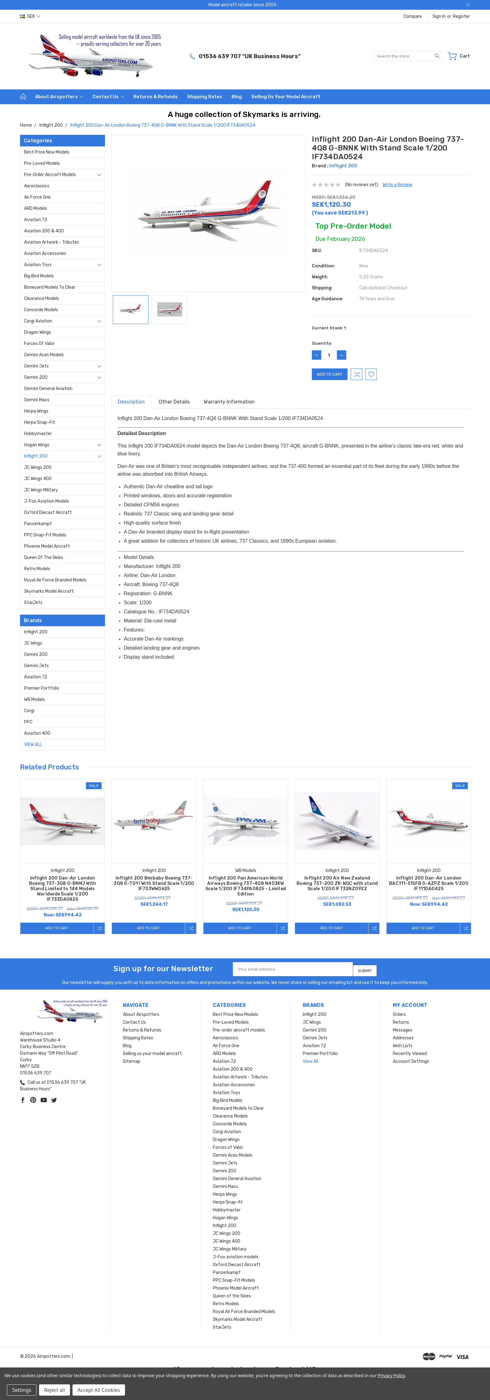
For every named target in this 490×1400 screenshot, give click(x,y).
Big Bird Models (39, 276)
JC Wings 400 (38, 478)
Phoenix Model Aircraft (47, 546)
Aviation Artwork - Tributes (51, 242)
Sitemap (131, 1059)
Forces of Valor (39, 343)
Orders (399, 1012)
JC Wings (33, 643)
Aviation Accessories (45, 253)
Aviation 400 (37, 733)
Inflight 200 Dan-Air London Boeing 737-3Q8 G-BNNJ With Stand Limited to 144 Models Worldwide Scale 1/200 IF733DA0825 (62, 888)
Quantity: (322, 343)
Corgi (29, 710)
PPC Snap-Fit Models (45, 535)
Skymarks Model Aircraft (49, 591)
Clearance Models (41, 298)
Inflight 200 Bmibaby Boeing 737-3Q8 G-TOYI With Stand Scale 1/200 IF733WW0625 (154, 883)
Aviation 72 (35, 219)
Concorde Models (41, 309)
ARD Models (35, 208)
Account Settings (411, 1059)
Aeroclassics (36, 186)
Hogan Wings (36, 445)
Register (461, 16)
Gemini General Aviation (48, 388)
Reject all (54, 1390)
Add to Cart (55, 928)
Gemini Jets (36, 366)
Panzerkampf (38, 523)
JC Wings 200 (38, 467)
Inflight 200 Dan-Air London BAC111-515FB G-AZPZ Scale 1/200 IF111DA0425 (428, 883)
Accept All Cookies (99, 1390)
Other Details (174, 402)
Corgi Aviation (38, 321)
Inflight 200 (36, 456)
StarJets (33, 602)
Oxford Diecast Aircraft (48, 512)
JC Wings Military (41, 490)
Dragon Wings (37, 332)
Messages (402, 1027)
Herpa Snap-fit (39, 422)
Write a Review (397, 184)
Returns (401, 1019)
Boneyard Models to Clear (49, 287)
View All (33, 744)
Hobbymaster (38, 433)
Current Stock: (329, 328)
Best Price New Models (46, 152)
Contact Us (108, 96)
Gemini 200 (36, 377)
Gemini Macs (36, 400)
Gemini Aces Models (44, 355)
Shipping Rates (204, 96)
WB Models (34, 699)
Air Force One (37, 197)
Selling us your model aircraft (285, 96)
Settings (21, 1390)
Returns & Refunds (155, 96)
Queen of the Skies (43, 557)
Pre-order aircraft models (50, 174)
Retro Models (37, 568)
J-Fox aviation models (46, 501)
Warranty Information (229, 402)
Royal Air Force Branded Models (55, 580)
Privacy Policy (391, 1375)
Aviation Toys (38, 264)
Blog (237, 96)
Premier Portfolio (41, 688)
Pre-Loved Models (42, 163)
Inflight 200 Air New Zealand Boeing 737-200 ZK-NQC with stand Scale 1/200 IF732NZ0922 (337, 883)
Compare (412, 16)
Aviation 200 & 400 (44, 231)
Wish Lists (402, 1043)
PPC (28, 722)
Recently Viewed (410, 1051)
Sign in (439, 16)
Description (131, 402)
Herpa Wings (36, 411)
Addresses (403, 1035)
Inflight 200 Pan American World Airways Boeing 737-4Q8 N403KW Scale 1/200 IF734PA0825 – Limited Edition (245, 886)
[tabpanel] (62, 857)
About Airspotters (59, 96)
